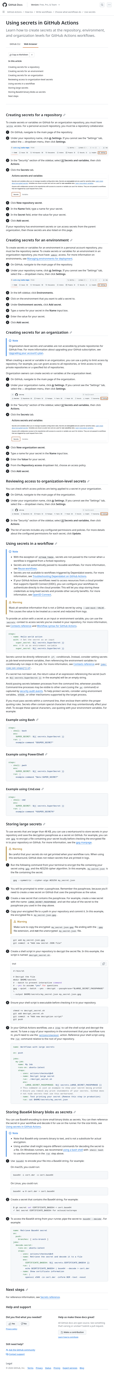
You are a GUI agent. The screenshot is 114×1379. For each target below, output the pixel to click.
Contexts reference (20, 626)
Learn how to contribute (68, 1337)
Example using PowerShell (26, 754)
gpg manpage (84, 842)
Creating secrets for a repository (35, 114)
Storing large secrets (25, 823)
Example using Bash (22, 720)
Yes (12, 1323)
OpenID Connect (42, 594)
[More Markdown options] (31, 54)
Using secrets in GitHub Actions (23, 1126)
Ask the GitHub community (20, 1349)
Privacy (39, 1368)
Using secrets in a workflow (31, 543)
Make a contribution (72, 1332)
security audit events (31, 691)
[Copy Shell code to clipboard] (103, 964)
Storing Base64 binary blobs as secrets (41, 1111)
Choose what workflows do (68, 12)
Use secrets (89, 12)
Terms (30, 1368)
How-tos (29, 12)
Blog (82, 1368)
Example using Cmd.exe (25, 789)
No (24, 1323)
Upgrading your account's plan (26, 353)
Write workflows (44, 12)
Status (48, 1368)
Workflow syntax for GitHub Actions (57, 626)
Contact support (15, 1354)
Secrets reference (50, 1297)
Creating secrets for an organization (39, 332)
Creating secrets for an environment (39, 240)
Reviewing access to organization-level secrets (48, 481)
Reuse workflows (27, 568)
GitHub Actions (14, 12)
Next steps (17, 1289)
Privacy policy (11, 1329)
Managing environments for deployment (49, 258)
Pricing (57, 1368)
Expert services (70, 1368)
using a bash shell (73, 1149)
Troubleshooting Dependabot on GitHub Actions (59, 576)
